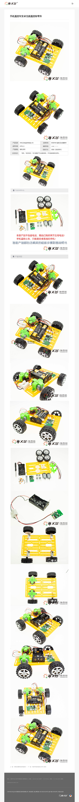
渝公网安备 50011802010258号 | (41, 791)
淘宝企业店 (61, 791)
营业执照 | (31, 791)
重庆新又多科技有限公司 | (23, 791)
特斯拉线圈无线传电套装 (20, 766)
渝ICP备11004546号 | (53, 791)
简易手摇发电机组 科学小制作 (39, 766)
